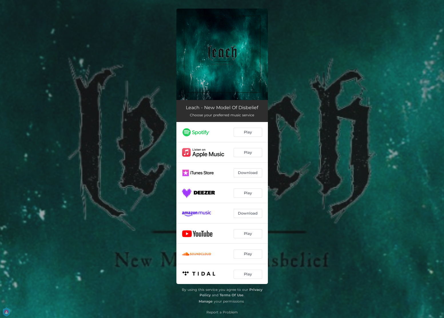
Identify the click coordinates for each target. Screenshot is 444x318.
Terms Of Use (232, 295)
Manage (206, 301)
